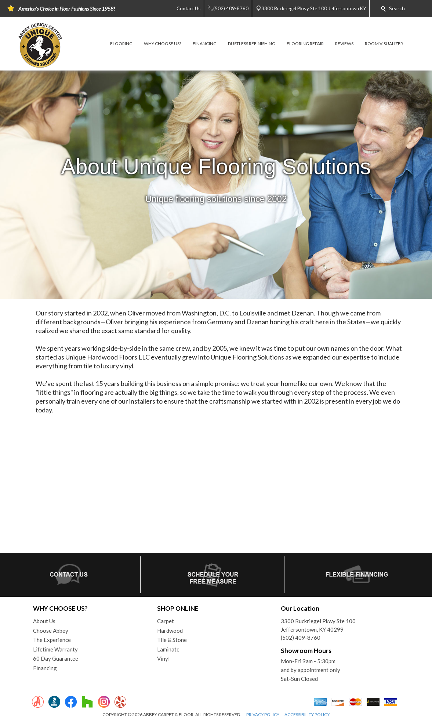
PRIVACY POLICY (262, 714)
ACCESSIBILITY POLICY (307, 714)
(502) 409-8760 (300, 637)
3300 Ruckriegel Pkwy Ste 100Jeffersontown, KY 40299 (318, 625)
